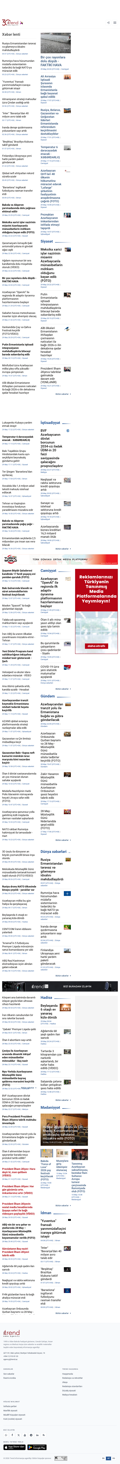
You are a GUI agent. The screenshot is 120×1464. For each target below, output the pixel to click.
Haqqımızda (67, 1374)
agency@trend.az (10, 1359)
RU (114, 1458)
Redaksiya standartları (72, 1386)
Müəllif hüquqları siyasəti (14, 1415)
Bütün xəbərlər (62, 394)
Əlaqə (64, 1382)
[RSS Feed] (43, 1435)
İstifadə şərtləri (10, 1406)
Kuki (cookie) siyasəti (12, 1419)
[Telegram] (31, 1435)
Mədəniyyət (50, 1107)
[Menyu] (115, 23)
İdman (46, 1213)
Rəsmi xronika (9, 1378)
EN (103, 1458)
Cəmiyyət (48, 570)
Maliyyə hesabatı (69, 1395)
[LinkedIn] (37, 1435)
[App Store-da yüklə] (14, 1447)
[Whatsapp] (6, 1435)
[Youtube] (24, 1435)
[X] (18, 1435)
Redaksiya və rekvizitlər (72, 1378)
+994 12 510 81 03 (10, 1356)
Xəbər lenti (11, 34)
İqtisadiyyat (50, 423)
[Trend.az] (12, 23)
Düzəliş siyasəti (69, 1390)
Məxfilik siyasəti (10, 1410)
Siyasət (47, 241)
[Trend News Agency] (11, 1333)
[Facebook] (12, 1435)
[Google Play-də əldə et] (37, 1447)
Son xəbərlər (8, 1374)
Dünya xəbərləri (54, 851)
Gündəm (48, 696)
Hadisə (46, 997)
